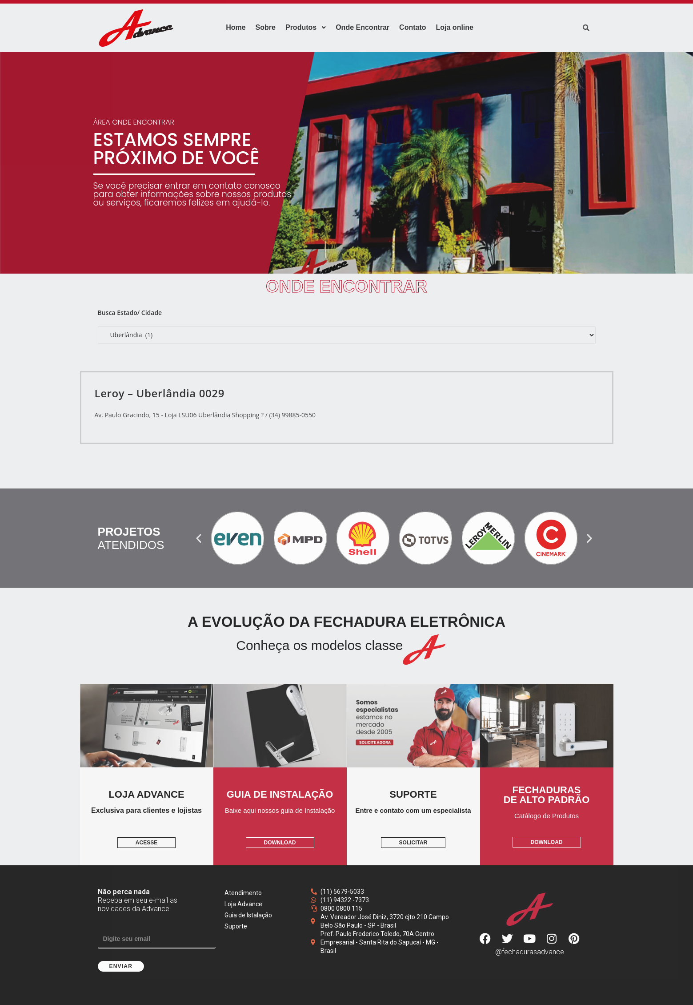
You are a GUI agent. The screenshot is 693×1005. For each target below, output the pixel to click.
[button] (198, 538)
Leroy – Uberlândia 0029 (159, 393)
